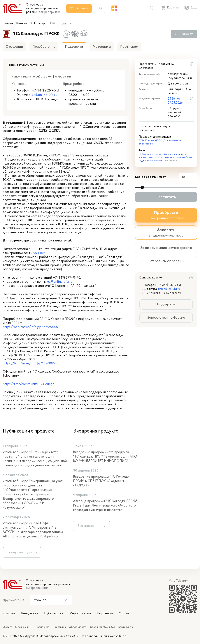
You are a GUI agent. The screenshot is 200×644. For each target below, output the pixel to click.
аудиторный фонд (161, 154)
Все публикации (19, 552)
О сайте (7, 627)
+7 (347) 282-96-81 (45, 90)
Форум (124, 613)
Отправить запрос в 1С (166, 261)
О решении (14, 47)
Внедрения (29, 613)
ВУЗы (141, 140)
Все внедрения (89, 526)
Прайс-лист (42, 627)
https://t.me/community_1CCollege (28, 384)
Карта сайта (125, 627)
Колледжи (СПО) (154, 140)
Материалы (102, 47)
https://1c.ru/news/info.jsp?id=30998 (30, 363)
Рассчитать (166, 197)
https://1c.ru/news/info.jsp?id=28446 (30, 327)
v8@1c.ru (40, 253)
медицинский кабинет (150, 161)
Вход (193, 7)
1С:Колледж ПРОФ (42, 23)
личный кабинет (183, 157)
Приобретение (43, 47)
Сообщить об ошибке (102, 627)
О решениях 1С (23, 627)
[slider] (142, 187)
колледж (169, 157)
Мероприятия (80, 613)
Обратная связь (78, 627)
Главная (8, 23)
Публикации (54, 613)
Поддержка (166, 304)
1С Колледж (145, 154)
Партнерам (129, 47)
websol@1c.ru (118, 636)
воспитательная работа (151, 157)
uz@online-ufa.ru (44, 95)
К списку (186, 34)
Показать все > (171, 161)
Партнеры (105, 613)
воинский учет (179, 154)
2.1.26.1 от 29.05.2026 (175, 100)
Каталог (21, 23)
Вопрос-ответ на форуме (166, 318)
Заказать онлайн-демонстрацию (166, 248)
